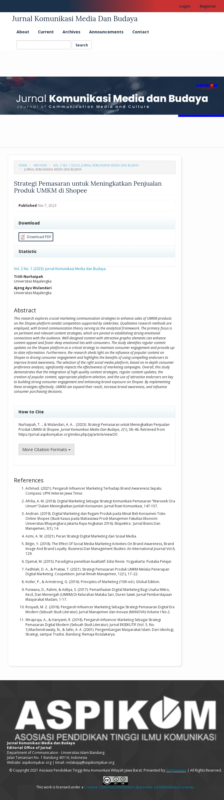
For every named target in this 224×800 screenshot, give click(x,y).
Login (184, 6)
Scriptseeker (176, 770)
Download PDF (35, 237)
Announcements (106, 32)
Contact (140, 32)
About (22, 32)
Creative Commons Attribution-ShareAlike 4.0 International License (138, 787)
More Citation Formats (46, 449)
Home (23, 165)
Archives (71, 32)
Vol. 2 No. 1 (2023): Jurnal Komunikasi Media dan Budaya (96, 165)
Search (82, 45)
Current (46, 32)
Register (208, 6)
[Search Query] (43, 44)
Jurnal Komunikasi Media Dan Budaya (75, 18)
